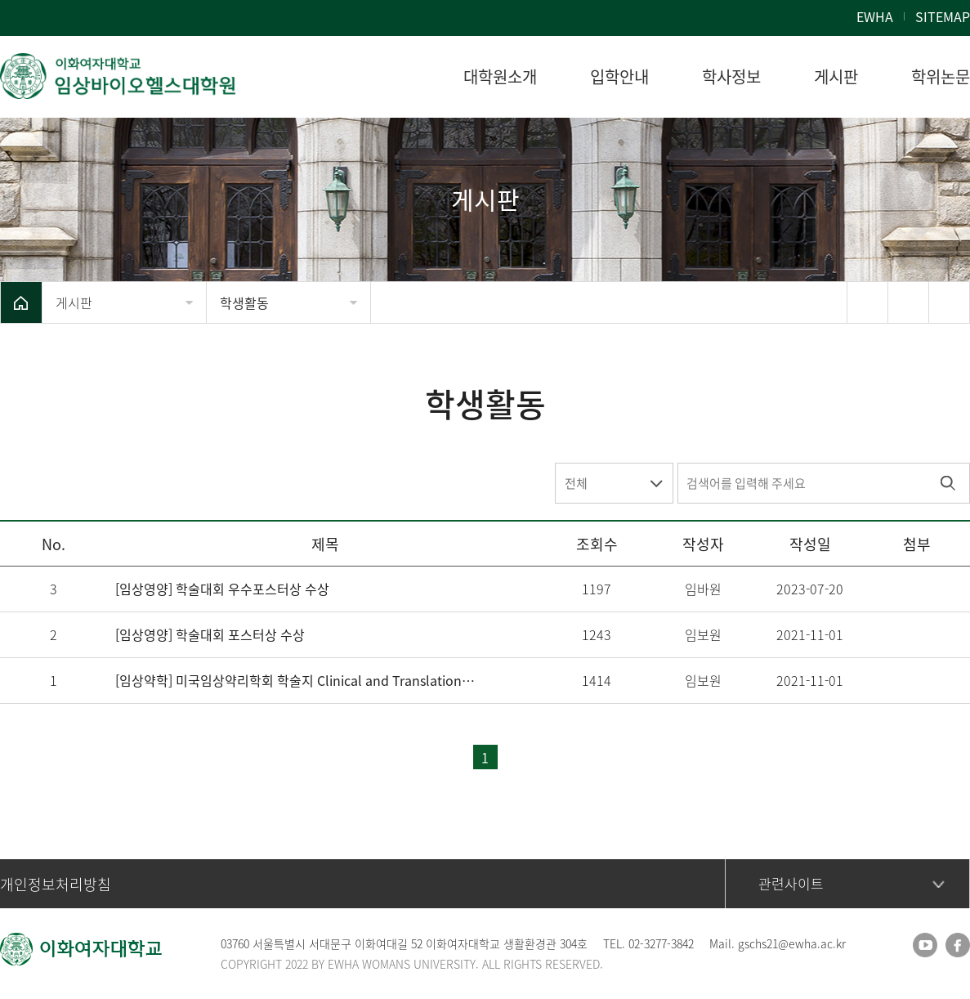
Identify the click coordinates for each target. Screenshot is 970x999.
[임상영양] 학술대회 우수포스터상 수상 (222, 588)
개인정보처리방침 (55, 884)
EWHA (874, 16)
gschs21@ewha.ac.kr (792, 943)
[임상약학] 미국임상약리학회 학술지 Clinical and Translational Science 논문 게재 (295, 680)
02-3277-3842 (661, 943)
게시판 (74, 302)
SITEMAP (942, 16)
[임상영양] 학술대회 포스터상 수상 (210, 634)
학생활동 (244, 302)
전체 (576, 483)
